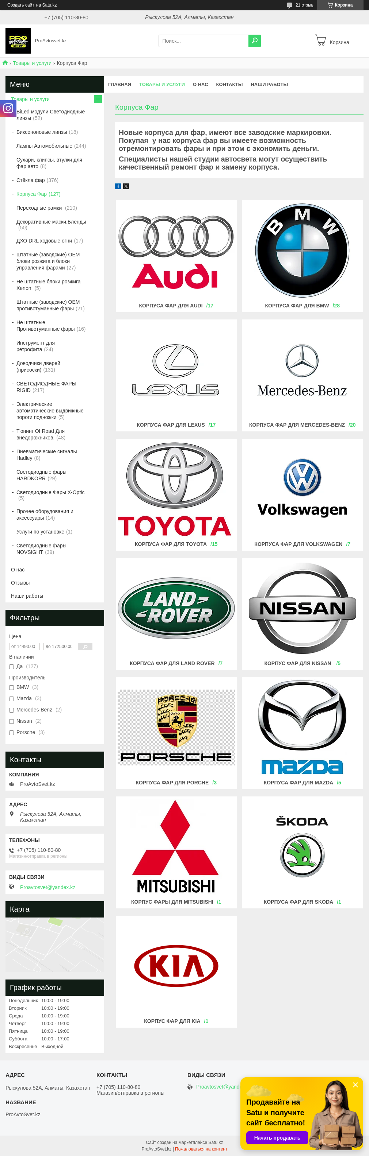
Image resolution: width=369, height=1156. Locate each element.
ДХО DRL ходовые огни (44, 241)
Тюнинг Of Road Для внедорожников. (40, 434)
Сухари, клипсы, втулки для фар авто (49, 163)
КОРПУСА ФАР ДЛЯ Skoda (299, 902)
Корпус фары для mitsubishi (172, 902)
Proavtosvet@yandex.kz (47, 887)
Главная (119, 84)
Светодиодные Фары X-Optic (50, 492)
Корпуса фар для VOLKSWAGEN (298, 544)
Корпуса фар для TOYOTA (171, 544)
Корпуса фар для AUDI (170, 306)
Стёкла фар (30, 180)
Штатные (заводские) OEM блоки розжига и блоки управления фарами (48, 261)
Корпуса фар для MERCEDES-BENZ (297, 425)
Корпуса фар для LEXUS (171, 425)
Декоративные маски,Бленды (51, 222)
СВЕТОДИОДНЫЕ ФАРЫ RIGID (46, 387)
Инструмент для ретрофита (35, 346)
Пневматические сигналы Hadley (46, 455)
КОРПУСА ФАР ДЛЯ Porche (172, 782)
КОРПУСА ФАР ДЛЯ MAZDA (299, 782)
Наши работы (269, 84)
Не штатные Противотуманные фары (45, 325)
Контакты (229, 84)
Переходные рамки (39, 208)
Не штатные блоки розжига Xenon (48, 285)
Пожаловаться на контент (201, 1149)
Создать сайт (20, 5)
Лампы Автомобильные (44, 146)
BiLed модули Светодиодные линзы (50, 115)
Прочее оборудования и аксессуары (44, 514)
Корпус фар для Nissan (298, 663)
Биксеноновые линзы (41, 132)
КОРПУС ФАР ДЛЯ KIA (172, 1021)
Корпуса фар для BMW (297, 306)
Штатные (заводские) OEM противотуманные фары (48, 305)
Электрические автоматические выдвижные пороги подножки (50, 410)
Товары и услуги (32, 63)
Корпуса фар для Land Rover (172, 663)
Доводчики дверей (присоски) (38, 366)
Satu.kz (215, 1142)
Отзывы (20, 583)
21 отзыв (304, 5)
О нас (200, 84)
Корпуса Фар (31, 194)
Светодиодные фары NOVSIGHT (41, 549)
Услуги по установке (40, 532)
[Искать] (254, 41)
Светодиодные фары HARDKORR (41, 475)
